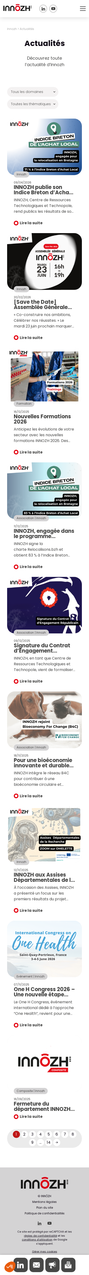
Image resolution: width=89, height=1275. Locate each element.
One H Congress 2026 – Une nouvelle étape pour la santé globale (44, 995)
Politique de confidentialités (45, 1213)
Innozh (12, 29)
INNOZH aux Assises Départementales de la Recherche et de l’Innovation (44, 882)
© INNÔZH (44, 1196)
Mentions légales (44, 1202)
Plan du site (44, 1208)
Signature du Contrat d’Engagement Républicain (42, 651)
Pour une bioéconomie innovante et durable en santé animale (43, 766)
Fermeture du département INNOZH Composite (42, 1109)
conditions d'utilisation (37, 1239)
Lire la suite (31, 223)
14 (49, 1142)
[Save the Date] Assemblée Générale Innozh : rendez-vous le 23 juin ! (44, 310)
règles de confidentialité (40, 1236)
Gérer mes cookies (44, 1251)
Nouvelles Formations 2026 (42, 419)
